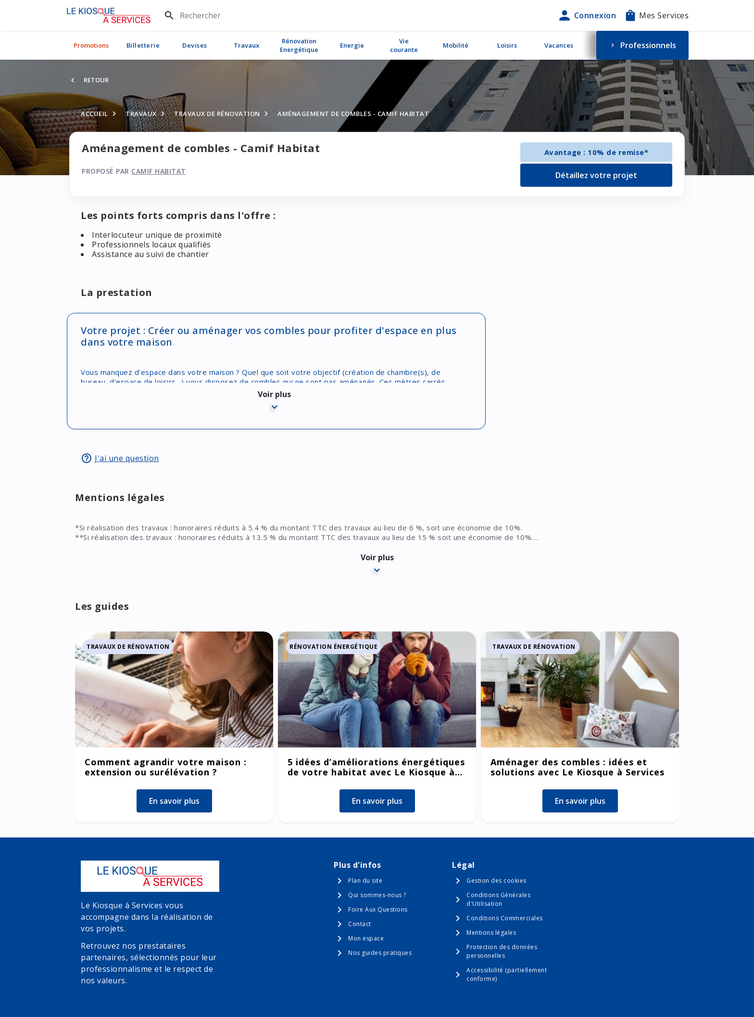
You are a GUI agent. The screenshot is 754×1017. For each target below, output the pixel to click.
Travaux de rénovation (217, 113)
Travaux (246, 45)
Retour (96, 80)
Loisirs (507, 45)
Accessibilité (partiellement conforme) (506, 974)
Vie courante (404, 45)
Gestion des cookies (496, 880)
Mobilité (455, 45)
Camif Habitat (158, 171)
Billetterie (143, 45)
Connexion (586, 15)
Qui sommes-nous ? (377, 895)
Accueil (94, 113)
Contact (359, 924)
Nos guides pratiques (380, 953)
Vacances (558, 45)
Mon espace (366, 938)
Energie (352, 45)
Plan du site (365, 880)
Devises (194, 45)
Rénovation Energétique (299, 45)
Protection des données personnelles (501, 951)
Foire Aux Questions (378, 909)
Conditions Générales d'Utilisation (498, 899)
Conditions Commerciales (504, 918)
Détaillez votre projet (596, 175)
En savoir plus (174, 801)
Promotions (91, 45)
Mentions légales (491, 932)
